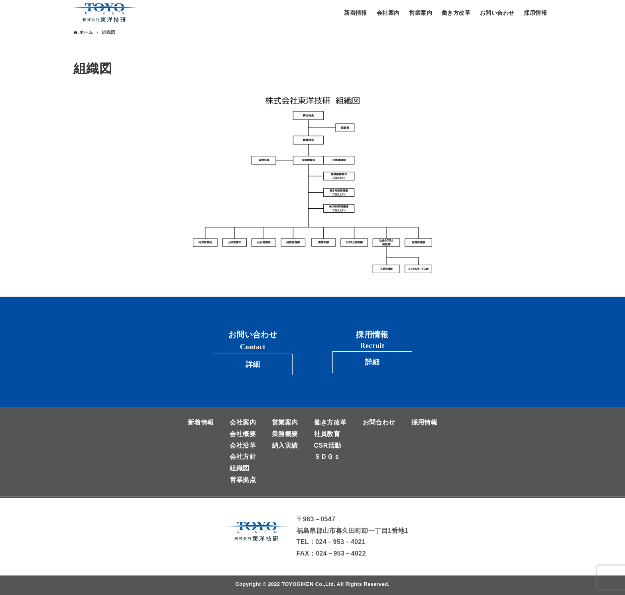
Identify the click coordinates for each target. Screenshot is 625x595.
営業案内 (285, 422)
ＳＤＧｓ (327, 456)
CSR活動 (327, 445)
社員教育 (327, 434)
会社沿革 (243, 445)
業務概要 (285, 434)
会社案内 (243, 422)
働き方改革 (330, 422)
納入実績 (285, 445)
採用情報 (424, 422)
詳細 (253, 364)
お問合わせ (379, 422)
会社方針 (243, 456)
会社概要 (243, 434)
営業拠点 (243, 479)
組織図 (239, 468)
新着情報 (201, 422)
